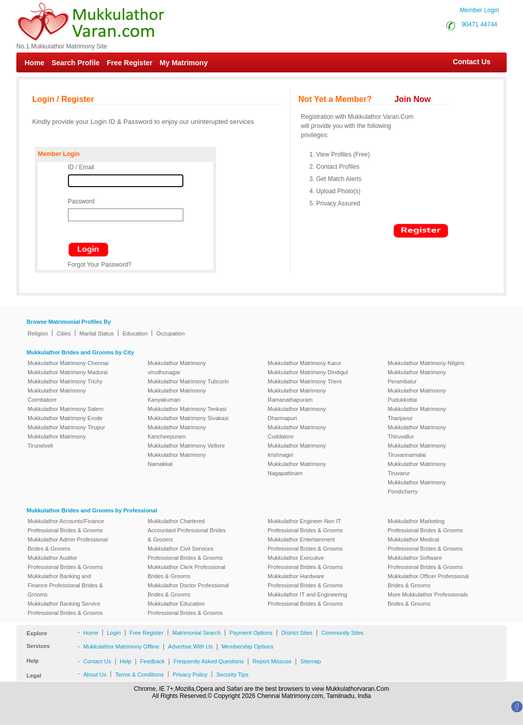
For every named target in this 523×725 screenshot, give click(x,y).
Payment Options (250, 633)
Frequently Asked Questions (209, 661)
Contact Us (466, 62)
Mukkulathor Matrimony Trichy (65, 381)
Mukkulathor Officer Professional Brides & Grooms (428, 580)
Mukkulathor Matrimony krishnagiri (297, 450)
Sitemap (310, 661)
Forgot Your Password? (100, 264)
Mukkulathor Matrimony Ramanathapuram (297, 395)
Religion (38, 333)
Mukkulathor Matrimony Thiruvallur (417, 431)
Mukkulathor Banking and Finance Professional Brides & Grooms (65, 585)
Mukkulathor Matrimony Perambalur (417, 376)
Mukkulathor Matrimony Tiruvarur (417, 468)
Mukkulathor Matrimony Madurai (68, 372)
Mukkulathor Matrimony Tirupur (66, 427)
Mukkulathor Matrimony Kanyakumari (177, 395)
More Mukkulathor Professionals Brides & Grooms (428, 599)
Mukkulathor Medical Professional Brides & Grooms (425, 544)
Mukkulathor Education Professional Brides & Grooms (185, 608)
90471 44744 (479, 24)
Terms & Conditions (139, 674)
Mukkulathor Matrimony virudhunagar (177, 367)
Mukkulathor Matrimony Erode (65, 418)
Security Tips (232, 674)
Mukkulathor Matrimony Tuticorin (188, 381)
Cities (64, 333)
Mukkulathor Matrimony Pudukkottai (417, 395)
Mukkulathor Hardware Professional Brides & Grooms (305, 580)
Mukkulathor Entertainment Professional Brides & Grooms (305, 544)
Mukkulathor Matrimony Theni (305, 381)
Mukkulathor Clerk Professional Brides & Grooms (186, 571)
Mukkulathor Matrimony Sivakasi (188, 418)
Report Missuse (271, 661)
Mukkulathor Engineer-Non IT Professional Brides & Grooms (305, 525)
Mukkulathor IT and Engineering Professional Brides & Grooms (307, 599)
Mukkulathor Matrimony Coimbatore (57, 395)
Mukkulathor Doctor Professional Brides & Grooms (188, 590)
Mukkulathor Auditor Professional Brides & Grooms (65, 562)
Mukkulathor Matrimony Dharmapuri (297, 413)
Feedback (152, 661)
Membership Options (248, 646)
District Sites (297, 633)
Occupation (170, 333)
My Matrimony (184, 63)
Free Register (129, 63)
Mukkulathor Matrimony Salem (66, 409)
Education (135, 333)
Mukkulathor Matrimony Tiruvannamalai (417, 450)
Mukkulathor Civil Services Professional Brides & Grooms (185, 553)
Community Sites (342, 633)
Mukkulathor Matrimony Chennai (68, 363)
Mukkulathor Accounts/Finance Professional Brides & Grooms (66, 525)
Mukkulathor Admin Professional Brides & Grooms (68, 544)
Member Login (479, 10)
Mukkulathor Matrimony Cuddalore (297, 431)
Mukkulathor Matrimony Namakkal (177, 459)
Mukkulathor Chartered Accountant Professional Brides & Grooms (187, 530)
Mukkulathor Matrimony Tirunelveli (57, 441)
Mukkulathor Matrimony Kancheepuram (177, 431)
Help (126, 661)
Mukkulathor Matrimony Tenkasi (187, 409)
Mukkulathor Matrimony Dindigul (308, 372)
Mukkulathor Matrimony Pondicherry (417, 487)
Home (34, 63)
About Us (94, 674)
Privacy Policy (190, 674)
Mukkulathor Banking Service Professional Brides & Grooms (65, 608)
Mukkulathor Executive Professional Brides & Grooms (305, 562)
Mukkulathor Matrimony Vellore (186, 446)
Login (114, 633)
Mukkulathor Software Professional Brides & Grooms (425, 562)
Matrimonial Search (196, 633)
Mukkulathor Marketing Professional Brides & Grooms (425, 525)
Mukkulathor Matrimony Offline (121, 646)
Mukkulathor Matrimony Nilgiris (426, 363)
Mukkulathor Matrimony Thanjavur (417, 413)
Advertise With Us (190, 646)
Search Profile (76, 63)
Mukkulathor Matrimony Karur (304, 363)
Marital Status (97, 333)
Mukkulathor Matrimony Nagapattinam (297, 468)
